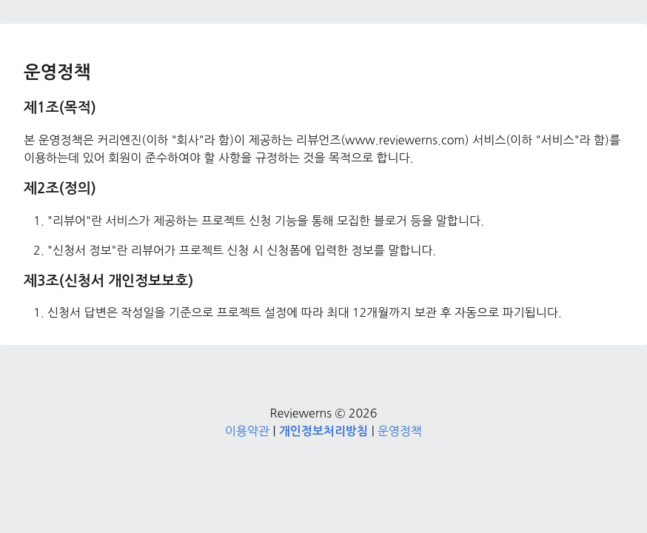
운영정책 (400, 431)
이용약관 (247, 431)
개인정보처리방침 (323, 431)
